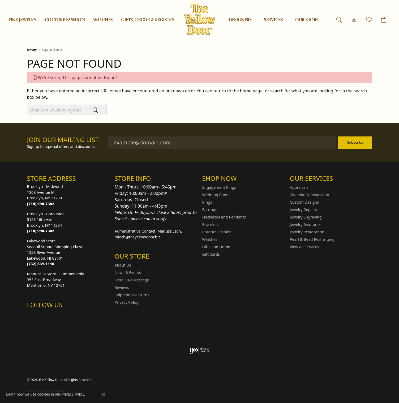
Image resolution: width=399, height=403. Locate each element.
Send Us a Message (132, 279)
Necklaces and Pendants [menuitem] (224, 217)
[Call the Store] (40, 203)
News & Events (128, 272)
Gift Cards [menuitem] (211, 254)
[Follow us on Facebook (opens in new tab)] (45, 315)
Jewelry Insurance (305, 224)
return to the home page (238, 91)
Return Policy (253, 380)
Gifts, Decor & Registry (147, 19)
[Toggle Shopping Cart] (384, 20)
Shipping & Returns (132, 294)
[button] (339, 20)
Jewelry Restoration (307, 231)
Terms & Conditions (311, 380)
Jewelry (32, 50)
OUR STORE (306, 19)
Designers (240, 19)
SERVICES (273, 19)
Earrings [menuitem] (209, 209)
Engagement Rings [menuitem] (219, 187)
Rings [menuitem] (207, 202)
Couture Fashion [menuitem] (217, 231)
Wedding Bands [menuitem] (216, 194)
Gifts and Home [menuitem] (216, 246)
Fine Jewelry (22, 19)
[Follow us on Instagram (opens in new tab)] (32, 315)
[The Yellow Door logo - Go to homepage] (199, 19)
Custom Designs (304, 202)
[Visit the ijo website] (199, 350)
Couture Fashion (65, 19)
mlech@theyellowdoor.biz (137, 236)
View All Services (304, 246)
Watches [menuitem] (209, 239)
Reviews (122, 287)
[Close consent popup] (103, 394)
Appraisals (299, 187)
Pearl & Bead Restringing (312, 239)
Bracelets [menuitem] (210, 224)
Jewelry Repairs (303, 209)
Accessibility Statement (350, 380)
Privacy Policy (127, 302)
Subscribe (355, 142)
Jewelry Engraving (306, 217)
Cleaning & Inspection (309, 194)
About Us (123, 265)
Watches (103, 19)
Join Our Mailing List (63, 140)
